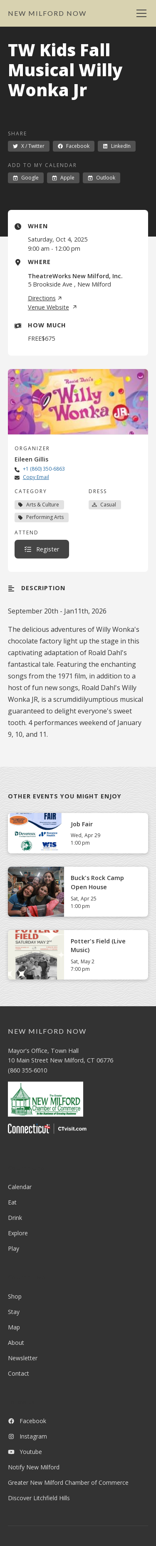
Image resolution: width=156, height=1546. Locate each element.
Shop (15, 1296)
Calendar (20, 1187)
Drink (15, 1218)
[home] (47, 13)
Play (13, 1248)
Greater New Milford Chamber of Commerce (68, 1482)
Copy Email (36, 477)
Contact (18, 1373)
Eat (12, 1202)
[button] (139, 13)
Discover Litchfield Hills (39, 1498)
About (16, 1343)
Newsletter (22, 1358)
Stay (14, 1312)
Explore (18, 1233)
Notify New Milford (33, 1467)
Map (14, 1327)
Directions (45, 298)
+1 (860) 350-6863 (44, 468)
